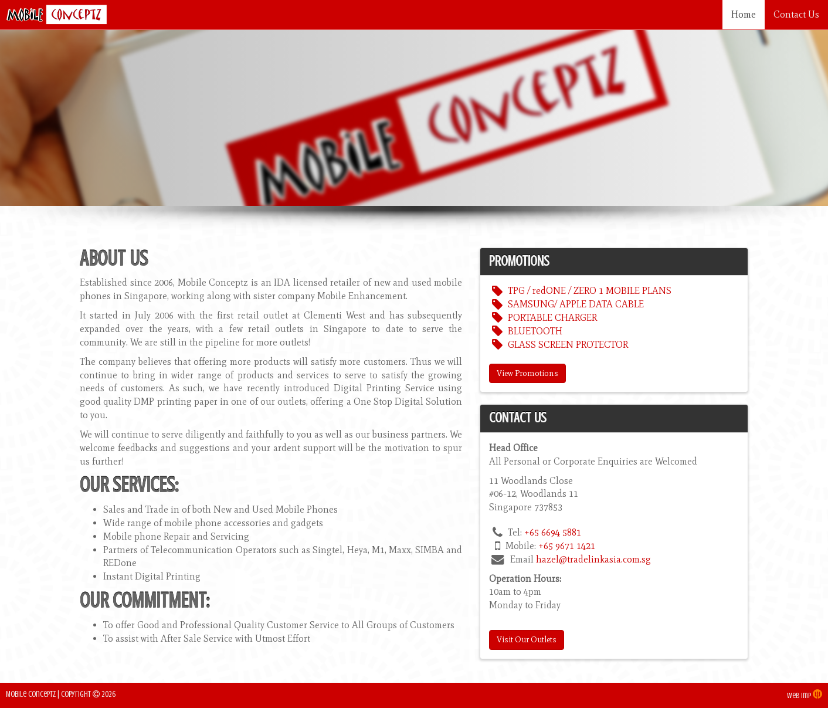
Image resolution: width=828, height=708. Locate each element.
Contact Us (796, 14)
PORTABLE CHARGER (542, 317)
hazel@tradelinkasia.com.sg (593, 559)
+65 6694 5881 (552, 532)
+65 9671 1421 (566, 545)
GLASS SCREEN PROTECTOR (558, 344)
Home (743, 14)
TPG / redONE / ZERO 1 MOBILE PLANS (580, 290)
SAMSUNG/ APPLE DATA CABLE (566, 304)
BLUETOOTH (525, 331)
